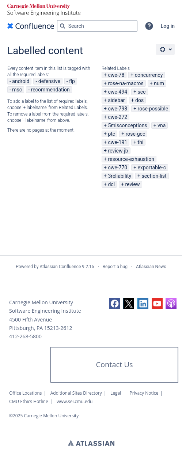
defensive (49, 81)
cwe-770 (117, 167)
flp (72, 81)
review (132, 184)
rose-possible (153, 109)
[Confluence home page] (31, 26)
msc (17, 90)
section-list (153, 176)
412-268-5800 (25, 336)
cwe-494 (117, 92)
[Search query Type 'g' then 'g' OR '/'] (97, 26)
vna (162, 125)
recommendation (50, 90)
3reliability (119, 176)
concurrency (149, 75)
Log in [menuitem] (168, 26)
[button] (149, 26)
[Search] (62, 26)
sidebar (116, 100)
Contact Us (114, 364)
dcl (111, 184)
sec (142, 92)
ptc (111, 134)
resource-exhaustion (131, 159)
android (20, 81)
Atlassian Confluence (60, 266)
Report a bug (115, 266)
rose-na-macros (125, 83)
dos (139, 100)
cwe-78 (116, 75)
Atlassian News (151, 266)
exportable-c (152, 167)
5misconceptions (127, 125)
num (159, 83)
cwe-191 (117, 142)
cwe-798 (117, 109)
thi (141, 142)
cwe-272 (117, 117)
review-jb (118, 151)
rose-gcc (135, 134)
